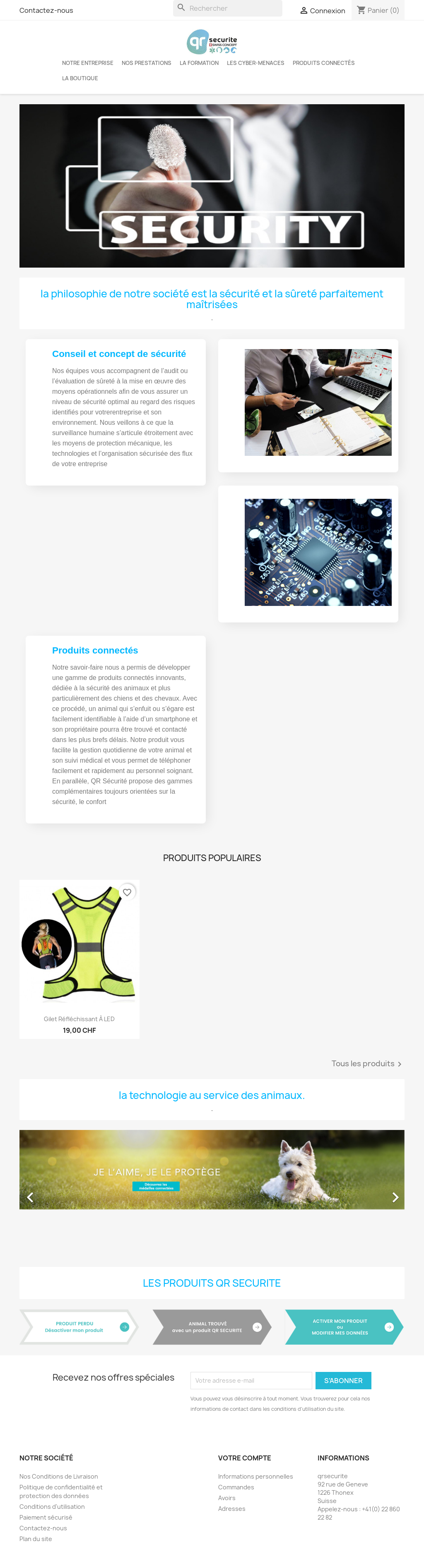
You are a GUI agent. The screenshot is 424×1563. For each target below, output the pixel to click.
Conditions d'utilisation (52, 1506)
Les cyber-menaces (255, 63)
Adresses (232, 1509)
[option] (212, 1193)
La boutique (80, 78)
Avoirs (227, 1498)
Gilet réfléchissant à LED (79, 1019)
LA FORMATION (199, 63)
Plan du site (35, 1539)
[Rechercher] (227, 8)
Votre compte (244, 1457)
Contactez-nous (46, 10)
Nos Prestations (146, 63)
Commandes (236, 1487)
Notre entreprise (87, 63)
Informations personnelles (255, 1476)
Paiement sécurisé (45, 1517)
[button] (48, 1193)
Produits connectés (324, 63)
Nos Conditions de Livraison (58, 1476)
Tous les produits (368, 1064)
